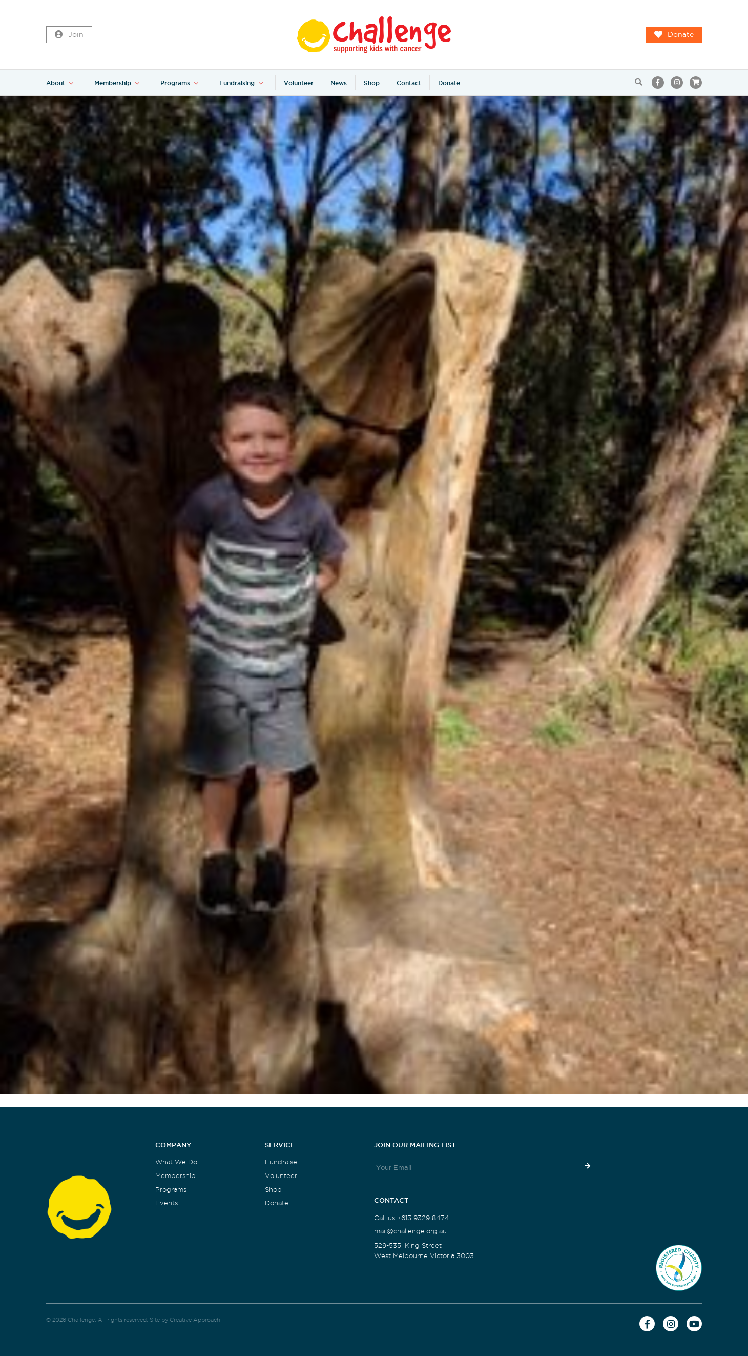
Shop (372, 82)
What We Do (176, 1162)
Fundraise (281, 1162)
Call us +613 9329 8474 (411, 1217)
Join (69, 35)
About (55, 82)
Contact (409, 82)
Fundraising (237, 82)
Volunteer (299, 82)
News (338, 82)
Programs (175, 82)
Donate (674, 35)
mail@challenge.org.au (410, 1231)
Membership (112, 82)
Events (166, 1203)
